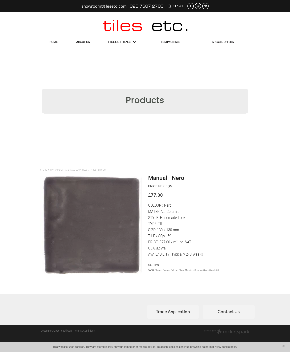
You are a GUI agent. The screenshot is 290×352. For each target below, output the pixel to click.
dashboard (66, 330)
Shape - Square (162, 270)
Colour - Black (177, 270)
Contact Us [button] (229, 312)
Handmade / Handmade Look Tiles (68, 169)
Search (175, 6)
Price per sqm (98, 169)
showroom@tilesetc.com (104, 6)
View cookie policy (226, 346)
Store (43, 169)
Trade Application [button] (173, 312)
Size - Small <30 (211, 270)
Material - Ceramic (193, 270)
